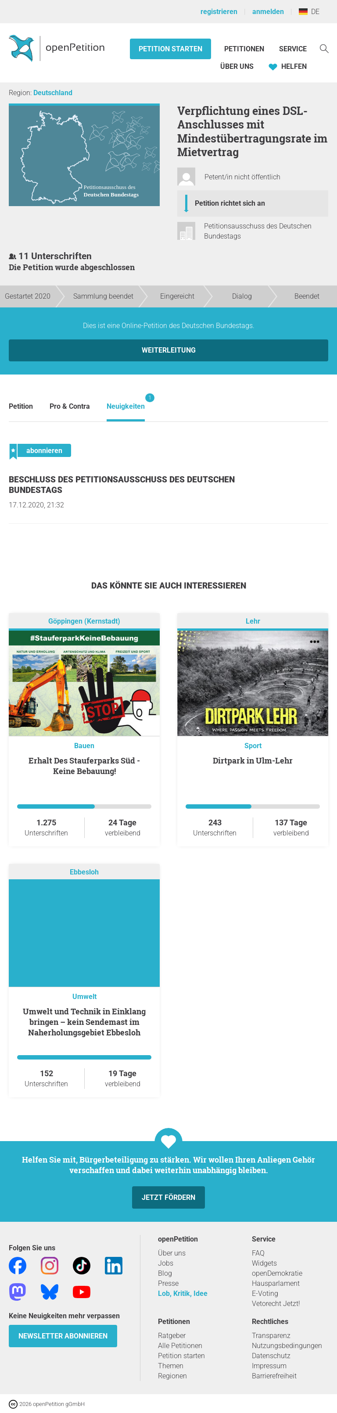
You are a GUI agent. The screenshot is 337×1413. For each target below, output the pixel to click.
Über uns (172, 1253)
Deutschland (52, 93)
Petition (21, 406)
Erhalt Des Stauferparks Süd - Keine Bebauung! (84, 765)
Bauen (84, 746)
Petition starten (170, 49)
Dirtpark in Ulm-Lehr (253, 760)
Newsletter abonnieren (63, 1336)
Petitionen (245, 49)
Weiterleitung (169, 350)
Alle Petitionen (180, 1346)
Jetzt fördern (168, 1197)
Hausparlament (276, 1283)
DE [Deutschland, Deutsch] (309, 11)
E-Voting (265, 1293)
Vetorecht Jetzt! (276, 1303)
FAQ (258, 1253)
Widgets (264, 1263)
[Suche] (324, 48)
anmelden (268, 11)
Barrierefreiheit (274, 1376)
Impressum (269, 1366)
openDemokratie (277, 1273)
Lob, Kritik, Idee (183, 1293)
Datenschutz (271, 1356)
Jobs (165, 1263)
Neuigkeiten (126, 401)
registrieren (219, 11)
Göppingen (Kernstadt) (84, 621)
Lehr (253, 621)
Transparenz (271, 1335)
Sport (253, 746)
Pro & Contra (70, 406)
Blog (165, 1273)
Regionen (172, 1376)
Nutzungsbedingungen (287, 1346)
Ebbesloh (84, 872)
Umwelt (84, 996)
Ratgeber (172, 1335)
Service (293, 49)
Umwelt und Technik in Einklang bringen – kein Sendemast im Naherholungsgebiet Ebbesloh (84, 1022)
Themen (170, 1366)
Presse (168, 1283)
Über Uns (237, 66)
